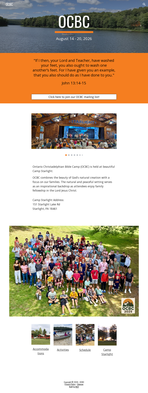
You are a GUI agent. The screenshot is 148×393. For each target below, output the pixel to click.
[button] (144, 4)
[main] (74, 26)
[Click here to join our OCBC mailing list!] (74, 96)
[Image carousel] (74, 134)
